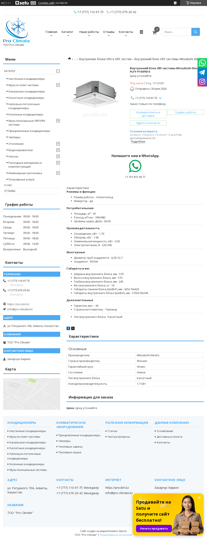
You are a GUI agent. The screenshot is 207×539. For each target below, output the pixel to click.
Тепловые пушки (70, 452)
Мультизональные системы (28, 470)
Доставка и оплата (169, 437)
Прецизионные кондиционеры (29, 131)
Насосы (13, 156)
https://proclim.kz (18, 304)
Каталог (67, 32)
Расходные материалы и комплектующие (25, 164)
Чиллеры (14, 137)
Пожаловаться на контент (116, 535)
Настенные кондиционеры (26, 79)
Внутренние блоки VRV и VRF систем (105, 59)
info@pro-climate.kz (20, 309)
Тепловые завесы (71, 446)
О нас (8, 185)
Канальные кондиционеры (26, 91)
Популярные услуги (21, 179)
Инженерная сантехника (25, 173)
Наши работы (89, 32)
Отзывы (108, 32)
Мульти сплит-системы (25, 437)
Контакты (126, 32)
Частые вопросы (119, 437)
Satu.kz (122, 531)
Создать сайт (46, 2)
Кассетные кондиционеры (26, 98)
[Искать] (195, 32)
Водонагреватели (20, 150)
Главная (51, 32)
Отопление (16, 144)
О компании (165, 431)
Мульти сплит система (23, 85)
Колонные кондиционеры (25, 114)
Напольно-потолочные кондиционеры (24, 106)
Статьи (112, 431)
